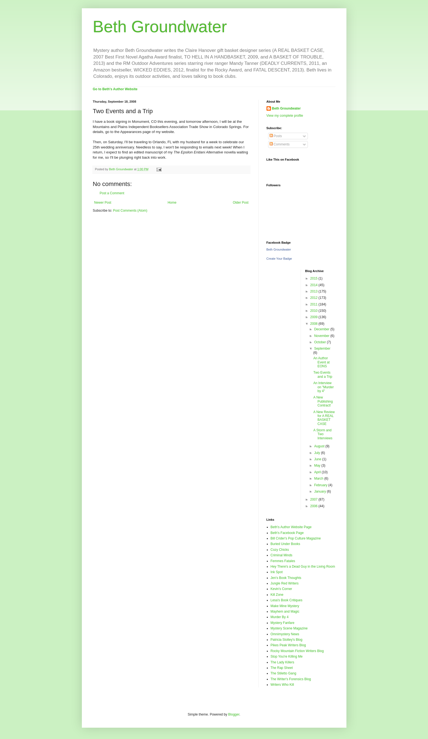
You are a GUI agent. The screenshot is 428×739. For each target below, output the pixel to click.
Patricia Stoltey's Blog (287, 640)
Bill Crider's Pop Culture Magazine (296, 538)
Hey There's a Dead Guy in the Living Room (303, 566)
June (318, 459)
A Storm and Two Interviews (322, 434)
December (322, 329)
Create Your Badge (279, 258)
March (319, 478)
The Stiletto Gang (283, 673)
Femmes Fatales (283, 561)
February (321, 485)
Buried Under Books (285, 544)
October (320, 342)
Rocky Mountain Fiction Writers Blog (297, 651)
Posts (276, 136)
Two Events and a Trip (322, 374)
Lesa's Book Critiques (287, 600)
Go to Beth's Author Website (115, 89)
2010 (314, 311)
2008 (314, 324)
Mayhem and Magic (285, 611)
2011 (314, 304)
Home (172, 202)
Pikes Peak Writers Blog (288, 645)
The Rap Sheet (282, 668)
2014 (314, 285)
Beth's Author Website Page (291, 527)
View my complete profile (285, 116)
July (317, 453)
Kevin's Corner (281, 589)
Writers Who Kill (282, 685)
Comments (280, 144)
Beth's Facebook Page (287, 533)
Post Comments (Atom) (130, 210)
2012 (314, 298)
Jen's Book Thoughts (286, 578)
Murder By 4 (280, 617)
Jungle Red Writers (285, 583)
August (319, 446)
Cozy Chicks (280, 550)
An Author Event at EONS (321, 362)
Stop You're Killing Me (287, 656)
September (322, 348)
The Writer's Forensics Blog (291, 679)
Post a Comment (112, 193)
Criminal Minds (281, 555)
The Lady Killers (282, 662)
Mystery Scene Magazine (289, 628)
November (322, 336)
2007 (314, 499)
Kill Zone (277, 595)
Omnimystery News (285, 634)
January (320, 491)
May (317, 465)
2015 (314, 278)
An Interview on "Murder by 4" (323, 387)
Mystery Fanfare (283, 623)
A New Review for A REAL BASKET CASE (324, 418)
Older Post (241, 202)
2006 (314, 506)
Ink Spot (277, 572)
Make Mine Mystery (285, 606)
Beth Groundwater (160, 26)
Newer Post (102, 202)
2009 (314, 317)
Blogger (233, 714)
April (318, 472)
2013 (314, 291)
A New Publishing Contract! (323, 401)
